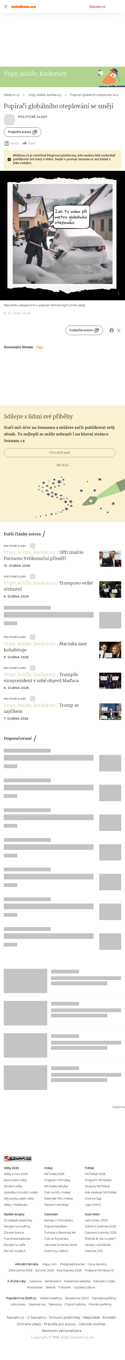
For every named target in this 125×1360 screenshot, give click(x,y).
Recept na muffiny (17, 1226)
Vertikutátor (53, 1281)
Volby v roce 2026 (16, 1174)
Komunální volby (15, 1180)
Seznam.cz (97, 7)
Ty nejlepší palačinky (18, 1220)
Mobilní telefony (51, 1298)
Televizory (55, 1304)
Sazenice (36, 1281)
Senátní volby (13, 1186)
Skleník (51, 1287)
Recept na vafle (14, 1245)
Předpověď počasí (72, 1264)
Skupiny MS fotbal (97, 1186)
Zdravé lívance (14, 1232)
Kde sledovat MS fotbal (100, 1192)
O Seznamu (36, 1317)
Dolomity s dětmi (56, 1251)
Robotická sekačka (77, 1281)
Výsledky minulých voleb (21, 1192)
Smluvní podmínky (64, 1317)
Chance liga (93, 1198)
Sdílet (28, 143)
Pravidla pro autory (60, 1324)
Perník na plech (15, 1251)
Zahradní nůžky (104, 1281)
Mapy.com (49, 1264)
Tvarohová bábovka (17, 1238)
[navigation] (5, 6)
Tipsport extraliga (56, 1204)
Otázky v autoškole (98, 1245)
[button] (62, 235)
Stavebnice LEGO (77, 1298)
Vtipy (39, 347)
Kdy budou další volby (19, 1198)
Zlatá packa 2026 (20, 1270)
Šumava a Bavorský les (60, 1232)
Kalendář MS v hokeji (58, 1198)
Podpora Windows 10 (99, 1270)
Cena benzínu (97, 1264)
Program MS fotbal (98, 1180)
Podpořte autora (22, 132)
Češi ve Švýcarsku (56, 1238)
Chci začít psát (59, 452)
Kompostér (35, 1287)
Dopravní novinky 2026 (100, 1232)
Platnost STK (94, 1251)
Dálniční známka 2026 (100, 1226)
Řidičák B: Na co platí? (100, 1238)
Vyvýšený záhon (84, 1287)
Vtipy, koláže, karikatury (30, 552)
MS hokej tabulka (56, 1186)
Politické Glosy (32, 117)
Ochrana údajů (29, 1324)
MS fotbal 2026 (95, 1174)
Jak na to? (62, 464)
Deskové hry (37, 1304)
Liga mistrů (93, 1204)
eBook (11, 143)
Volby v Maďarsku (16, 1204)
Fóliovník (64, 1287)
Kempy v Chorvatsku (58, 1220)
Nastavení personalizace (62, 1331)
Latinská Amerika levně (60, 1245)
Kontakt (109, 1317)
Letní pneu (18, 1304)
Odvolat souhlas (92, 1324)
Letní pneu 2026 (96, 1220)
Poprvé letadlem (55, 1226)
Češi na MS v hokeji (57, 1192)
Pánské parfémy (100, 1304)
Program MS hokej (57, 1180)
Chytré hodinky (75, 1304)
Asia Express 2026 (69, 1270)
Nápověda (91, 1317)
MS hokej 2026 (54, 1174)
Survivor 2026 (44, 1270)
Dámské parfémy (104, 1298)
